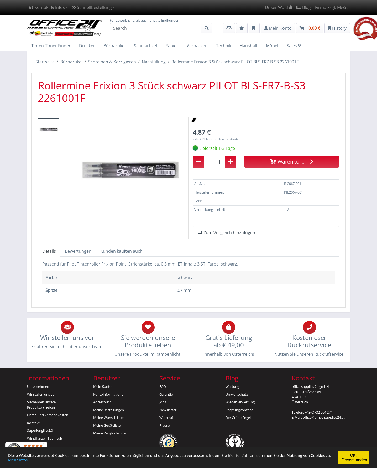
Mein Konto (102, 386)
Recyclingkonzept (239, 410)
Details (49, 251)
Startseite (45, 62)
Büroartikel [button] (114, 46)
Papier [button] (171, 46)
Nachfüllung (154, 62)
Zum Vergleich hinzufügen (226, 233)
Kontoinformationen (109, 394)
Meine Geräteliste (107, 425)
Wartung (232, 386)
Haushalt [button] (249, 46)
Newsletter (167, 410)
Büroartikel (71, 62)
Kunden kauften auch (121, 251)
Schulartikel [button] (145, 46)
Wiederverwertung (240, 402)
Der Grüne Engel (238, 417)
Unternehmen (38, 386)
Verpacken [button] (197, 46)
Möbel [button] (272, 46)
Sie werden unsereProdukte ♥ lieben (41, 405)
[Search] (155, 28)
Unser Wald (278, 7)
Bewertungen (78, 251)
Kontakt (33, 422)
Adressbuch (102, 402)
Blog (303, 7)
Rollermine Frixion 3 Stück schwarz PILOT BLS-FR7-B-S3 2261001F (235, 62)
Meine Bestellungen (108, 410)
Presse (164, 425)
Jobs (162, 402)
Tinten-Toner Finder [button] (51, 46)
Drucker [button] (87, 46)
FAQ (162, 386)
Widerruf (166, 417)
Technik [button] (223, 46)
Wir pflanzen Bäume (44, 438)
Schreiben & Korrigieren (112, 62)
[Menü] (44, 445)
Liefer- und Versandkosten (47, 415)
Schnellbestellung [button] (92, 7)
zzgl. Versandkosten (227, 139)
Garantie (166, 394)
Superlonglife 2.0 (40, 430)
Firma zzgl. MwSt (331, 7)
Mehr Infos (18, 460)
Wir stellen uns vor (41, 394)
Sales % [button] (294, 46)
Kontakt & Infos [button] (47, 7)
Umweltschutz (237, 394)
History (337, 28)
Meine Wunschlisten (109, 417)
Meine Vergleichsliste (109, 433)
